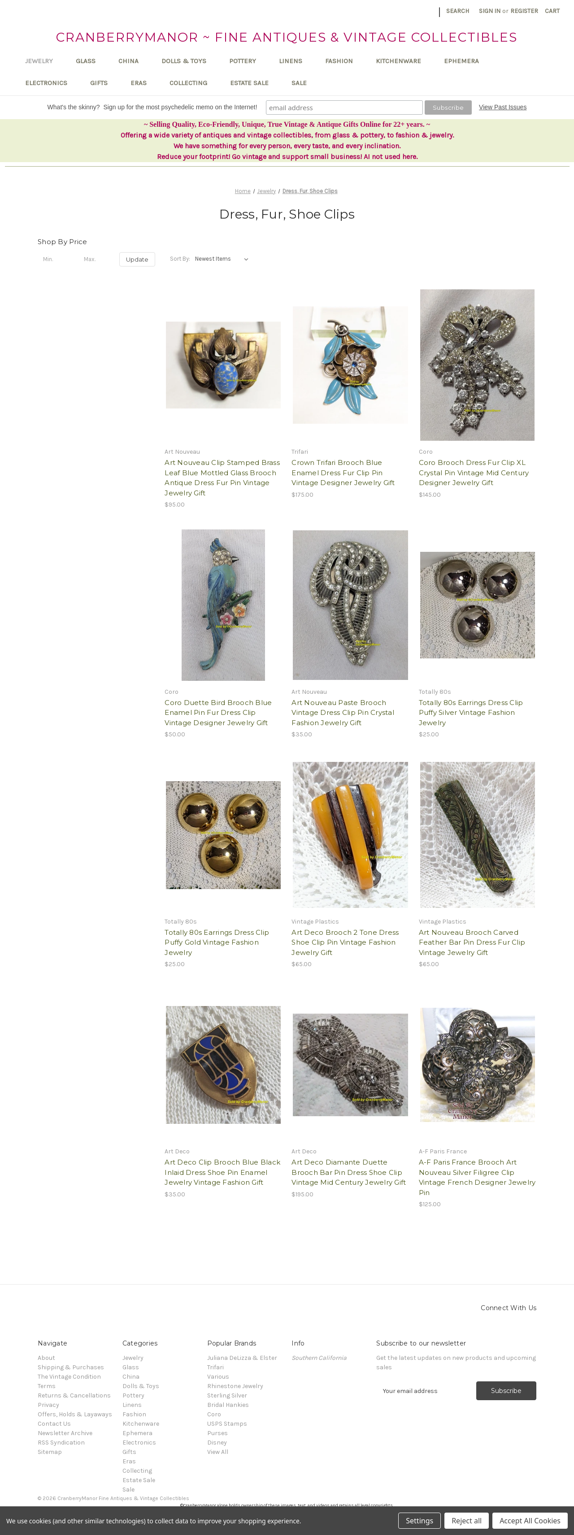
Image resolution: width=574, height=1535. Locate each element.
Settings (419, 1521)
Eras (142, 83)
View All (217, 1452)
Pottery (247, 61)
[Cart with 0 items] (552, 11)
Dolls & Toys (188, 61)
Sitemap (50, 1452)
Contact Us (54, 1424)
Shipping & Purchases (71, 1367)
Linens (295, 61)
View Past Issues (502, 107)
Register (524, 11)
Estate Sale (253, 83)
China (132, 61)
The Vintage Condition (69, 1376)
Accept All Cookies (530, 1521)
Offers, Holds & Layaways (75, 1414)
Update (137, 259)
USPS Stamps (227, 1424)
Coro (214, 1414)
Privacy (48, 1405)
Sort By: (180, 258)
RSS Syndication (61, 1442)
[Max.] (96, 259)
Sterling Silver (227, 1395)
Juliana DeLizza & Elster (242, 1358)
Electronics (50, 83)
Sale (299, 83)
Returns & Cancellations (74, 1395)
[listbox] (223, 259)
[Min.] (56, 259)
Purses (217, 1433)
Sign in (489, 11)
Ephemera (465, 61)
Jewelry (43, 61)
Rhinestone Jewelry (235, 1386)
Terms (47, 1386)
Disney (217, 1442)
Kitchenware (403, 61)
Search (457, 11)
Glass (90, 61)
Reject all (467, 1521)
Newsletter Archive (65, 1433)
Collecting (193, 83)
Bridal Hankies (228, 1405)
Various (218, 1376)
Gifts (103, 83)
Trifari (215, 1367)
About (46, 1358)
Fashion (343, 61)
